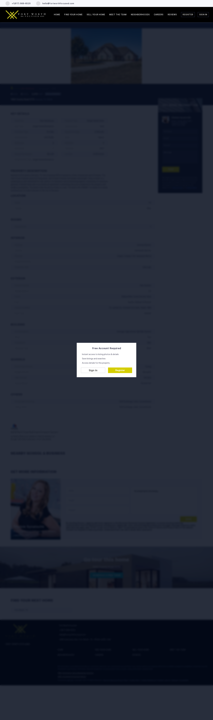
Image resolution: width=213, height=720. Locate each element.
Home (57, 14)
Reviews (172, 14)
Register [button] (188, 14)
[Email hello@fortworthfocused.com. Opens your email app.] (55, 3)
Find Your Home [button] (73, 14)
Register (120, 370)
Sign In (93, 370)
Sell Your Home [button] (96, 14)
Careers (159, 14)
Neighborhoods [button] (140, 14)
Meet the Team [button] (118, 14)
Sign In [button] (203, 14)
